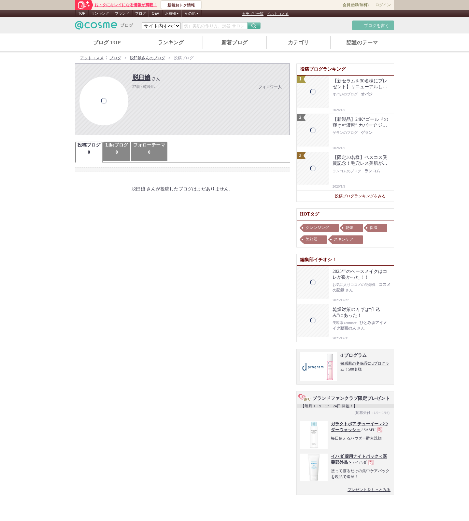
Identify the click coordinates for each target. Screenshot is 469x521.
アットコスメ (92, 58)
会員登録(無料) (356, 5)
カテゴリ (298, 42)
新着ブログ (234, 42)
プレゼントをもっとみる (369, 489)
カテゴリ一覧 (252, 14)
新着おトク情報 (181, 5)
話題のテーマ (362, 42)
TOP (81, 13)
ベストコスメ (278, 14)
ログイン (383, 5)
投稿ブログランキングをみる (363, 196)
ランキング (100, 13)
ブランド (122, 13)
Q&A (155, 13)
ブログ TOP (107, 42)
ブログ (140, 13)
